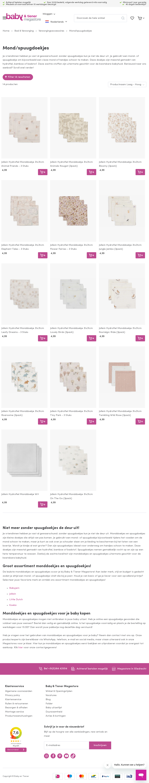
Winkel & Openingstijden (59, 691)
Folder (49, 703)
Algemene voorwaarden (18, 691)
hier (20, 647)
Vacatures (51, 695)
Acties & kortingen (56, 716)
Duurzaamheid (54, 712)
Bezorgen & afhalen (16, 707)
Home (6, 31)
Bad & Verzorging (24, 31)
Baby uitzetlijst (54, 707)
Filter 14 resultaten (19, 77)
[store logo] (23, 18)
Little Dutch (16, 599)
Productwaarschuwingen (18, 716)
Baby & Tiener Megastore (62, 686)
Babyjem (14, 588)
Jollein (12, 594)
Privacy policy (12, 695)
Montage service (14, 712)
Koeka (12, 605)
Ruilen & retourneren (16, 703)
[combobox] (100, 18)
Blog (48, 699)
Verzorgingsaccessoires (51, 31)
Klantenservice (14, 686)
